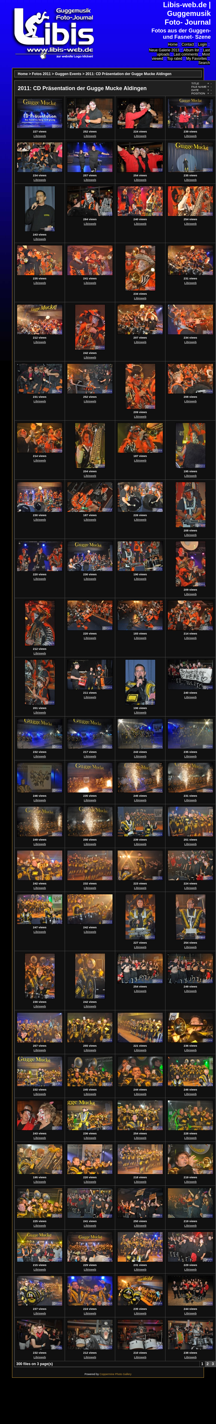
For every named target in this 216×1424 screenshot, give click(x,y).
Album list (191, 50)
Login (202, 44)
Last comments (186, 54)
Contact (188, 44)
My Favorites (196, 58)
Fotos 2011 (41, 74)
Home (172, 44)
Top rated (174, 58)
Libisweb (39, 136)
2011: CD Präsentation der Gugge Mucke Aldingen (128, 74)
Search (204, 63)
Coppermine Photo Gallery (115, 1374)
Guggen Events (68, 74)
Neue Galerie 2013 (164, 50)
